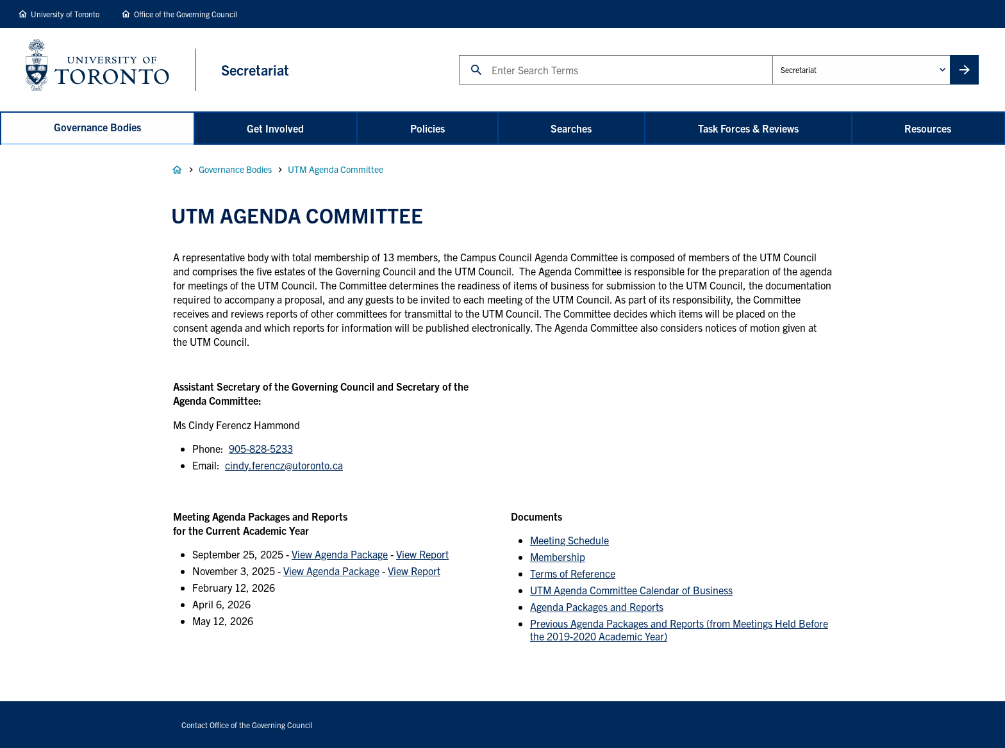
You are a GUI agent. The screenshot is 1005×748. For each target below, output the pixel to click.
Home (177, 169)
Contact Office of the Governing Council (247, 724)
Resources (927, 128)
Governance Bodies (97, 126)
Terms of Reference (572, 573)
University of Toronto (65, 14)
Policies (427, 128)
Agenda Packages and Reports (596, 606)
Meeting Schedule (569, 539)
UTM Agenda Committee (335, 169)
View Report (422, 554)
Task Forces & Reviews (748, 128)
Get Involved (275, 128)
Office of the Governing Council (185, 14)
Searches (571, 128)
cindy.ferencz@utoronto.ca (284, 465)
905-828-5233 (261, 448)
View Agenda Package (340, 554)
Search (458, 54)
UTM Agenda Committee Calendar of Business (631, 589)
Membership (557, 556)
